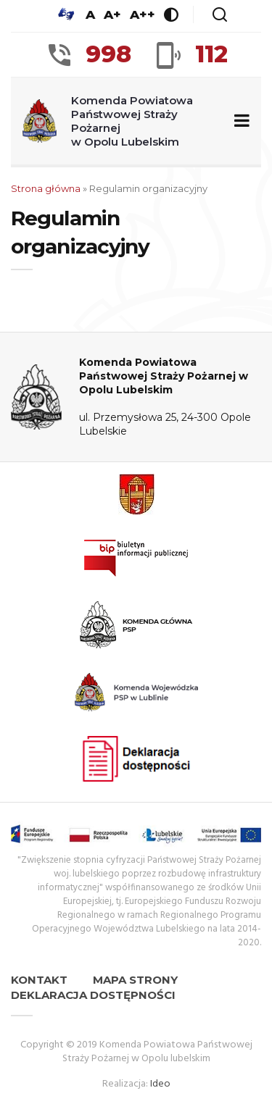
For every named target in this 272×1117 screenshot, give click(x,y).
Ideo (160, 1084)
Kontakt (39, 980)
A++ (142, 14)
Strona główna (46, 188)
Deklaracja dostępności (93, 995)
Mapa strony (135, 980)
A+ (112, 14)
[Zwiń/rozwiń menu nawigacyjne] (239, 121)
